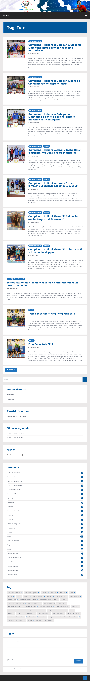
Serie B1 (54, 593)
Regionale (10, 399)
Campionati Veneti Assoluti (16, 620)
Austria (43, 617)
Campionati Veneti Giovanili (17, 603)
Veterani (46, 146)
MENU (6, 15)
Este (19, 596)
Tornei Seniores (13, 570)
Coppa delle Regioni (62, 607)
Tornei (10, 279)
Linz (72, 610)
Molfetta (11, 614)
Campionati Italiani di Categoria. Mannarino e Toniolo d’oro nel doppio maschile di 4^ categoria (51, 117)
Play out (64, 600)
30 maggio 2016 (33, 317)
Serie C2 (27, 596)
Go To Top (85, 678)
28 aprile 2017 (33, 255)
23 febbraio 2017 (12, 288)
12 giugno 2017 (33, 123)
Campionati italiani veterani (36, 610)
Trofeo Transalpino (44, 614)
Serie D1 (62, 603)
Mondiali (39, 620)
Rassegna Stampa (13, 540)
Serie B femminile (58, 614)
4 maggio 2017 (33, 222)
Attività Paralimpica (13, 472)
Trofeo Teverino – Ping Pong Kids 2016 (51, 314)
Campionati (11, 477)
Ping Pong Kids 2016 (40, 344)
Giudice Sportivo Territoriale (16, 416)
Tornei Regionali (13, 566)
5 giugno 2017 (33, 189)
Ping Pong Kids (13, 600)
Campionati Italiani (35, 41)
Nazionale (10, 394)
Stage (9, 545)
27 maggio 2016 (33, 347)
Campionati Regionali (15, 489)
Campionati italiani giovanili (49, 600)
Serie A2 (45, 593)
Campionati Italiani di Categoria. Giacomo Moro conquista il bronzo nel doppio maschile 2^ (54, 48)
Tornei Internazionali (14, 557)
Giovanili (46, 212)
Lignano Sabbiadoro (47, 607)
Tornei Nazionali (19, 279)
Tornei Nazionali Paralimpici (16, 610)
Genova (31, 620)
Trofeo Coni (33, 617)
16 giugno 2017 (33, 87)
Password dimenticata (14, 669)
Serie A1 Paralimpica (50, 603)
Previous (11, 369)
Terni (72, 593)
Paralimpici (11, 502)
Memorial (75, 607)
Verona (50, 596)
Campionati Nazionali (15, 485)
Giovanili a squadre (14, 523)
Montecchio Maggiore (15, 607)
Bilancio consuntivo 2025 (15, 433)
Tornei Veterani (13, 574)
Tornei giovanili (13, 553)
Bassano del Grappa (73, 614)
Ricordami (11, 660)
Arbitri (19, 614)
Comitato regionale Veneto (29, 600)
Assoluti (10, 515)
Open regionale (74, 617)
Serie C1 (11, 596)
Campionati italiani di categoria (57, 610)
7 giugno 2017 (33, 156)
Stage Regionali (75, 596)
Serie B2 (63, 593)
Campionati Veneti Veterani (58, 617)
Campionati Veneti (13, 511)
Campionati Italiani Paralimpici (17, 617)
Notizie (31, 310)
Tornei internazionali (31, 607)
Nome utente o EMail (13, 642)
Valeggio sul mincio (34, 603)
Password (10, 651)
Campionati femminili (15, 481)
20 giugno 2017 (33, 53)
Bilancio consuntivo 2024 (15, 437)
